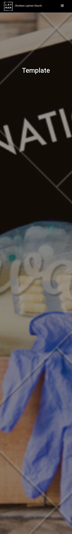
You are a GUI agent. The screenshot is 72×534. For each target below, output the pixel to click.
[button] (62, 6)
